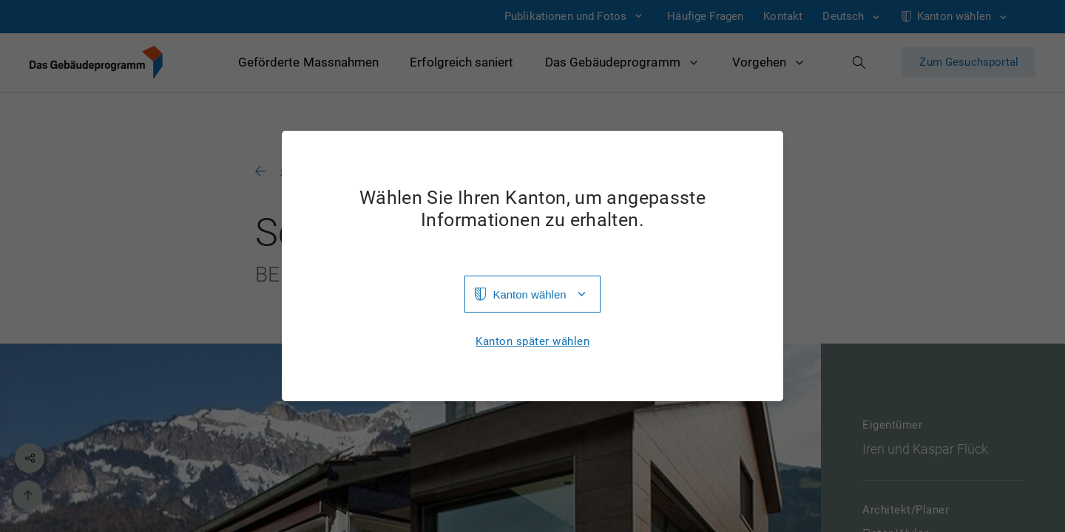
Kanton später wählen (532, 341)
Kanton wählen (529, 294)
